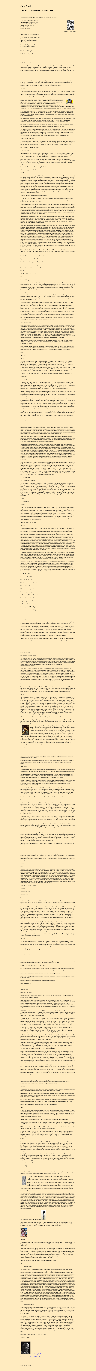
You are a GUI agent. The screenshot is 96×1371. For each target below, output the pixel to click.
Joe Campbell (65, 909)
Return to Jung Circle (31, 1354)
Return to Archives (25, 1357)
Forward (33, 1357)
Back (38, 1357)
